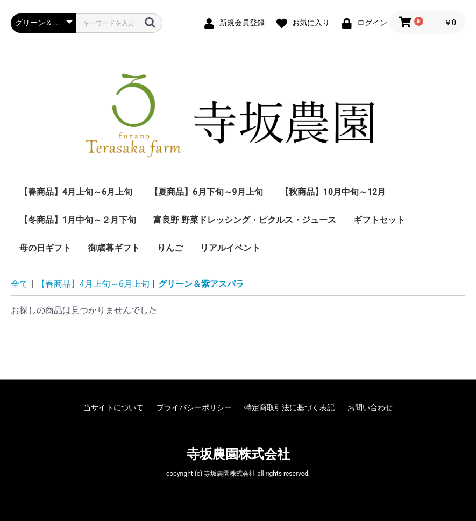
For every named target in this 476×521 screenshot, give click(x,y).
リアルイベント (230, 248)
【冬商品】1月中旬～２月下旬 (77, 220)
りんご (170, 248)
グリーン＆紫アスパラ (201, 284)
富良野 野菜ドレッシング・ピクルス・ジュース (244, 220)
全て (19, 284)
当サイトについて (113, 407)
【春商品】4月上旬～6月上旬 (75, 192)
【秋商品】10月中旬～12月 (333, 192)
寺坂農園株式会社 (238, 454)
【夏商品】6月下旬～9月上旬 (206, 192)
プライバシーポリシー (194, 407)
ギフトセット (379, 220)
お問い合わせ (370, 407)
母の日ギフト (45, 248)
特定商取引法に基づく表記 (289, 407)
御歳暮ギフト (114, 248)
